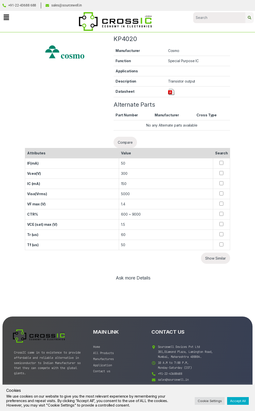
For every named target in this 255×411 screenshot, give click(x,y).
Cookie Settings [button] (210, 401)
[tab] (133, 280)
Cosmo (173, 50)
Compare (125, 142)
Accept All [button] (238, 401)
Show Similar (215, 258)
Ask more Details (133, 278)
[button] (6, 17)
